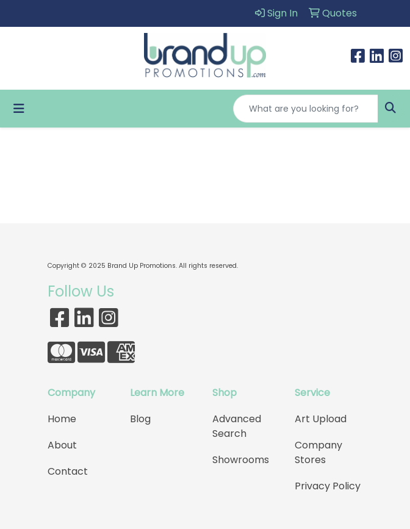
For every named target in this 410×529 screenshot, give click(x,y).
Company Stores (318, 452)
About (62, 445)
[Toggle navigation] (19, 108)
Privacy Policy (328, 486)
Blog (140, 419)
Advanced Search (236, 426)
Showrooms (240, 460)
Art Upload (321, 419)
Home (62, 419)
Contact (68, 471)
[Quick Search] (305, 109)
